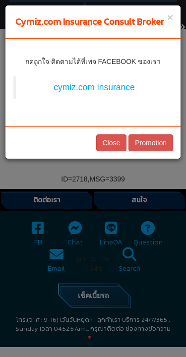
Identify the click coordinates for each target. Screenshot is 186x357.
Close (112, 143)
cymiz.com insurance (94, 87)
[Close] (170, 17)
